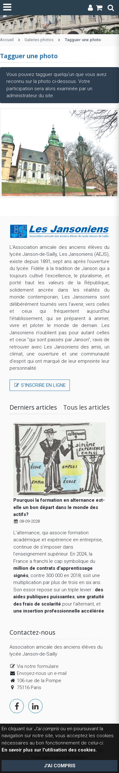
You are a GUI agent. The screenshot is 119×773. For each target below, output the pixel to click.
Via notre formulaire (38, 666)
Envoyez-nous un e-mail (42, 673)
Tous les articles (86, 407)
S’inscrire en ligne (40, 385)
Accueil (7, 39)
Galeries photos (39, 39)
